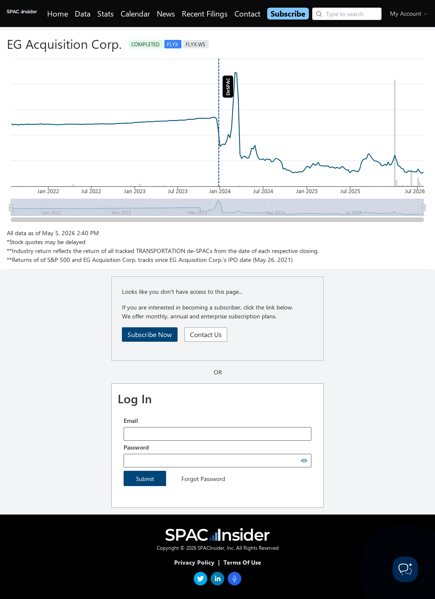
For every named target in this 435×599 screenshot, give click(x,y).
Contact (247, 13)
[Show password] (304, 460)
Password (136, 447)
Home (57, 13)
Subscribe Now (149, 334)
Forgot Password (203, 479)
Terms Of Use (242, 562)
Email (131, 420)
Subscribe (288, 13)
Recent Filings (205, 13)
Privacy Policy (194, 562)
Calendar (135, 13)
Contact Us (206, 334)
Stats (105, 13)
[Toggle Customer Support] (405, 569)
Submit (145, 479)
